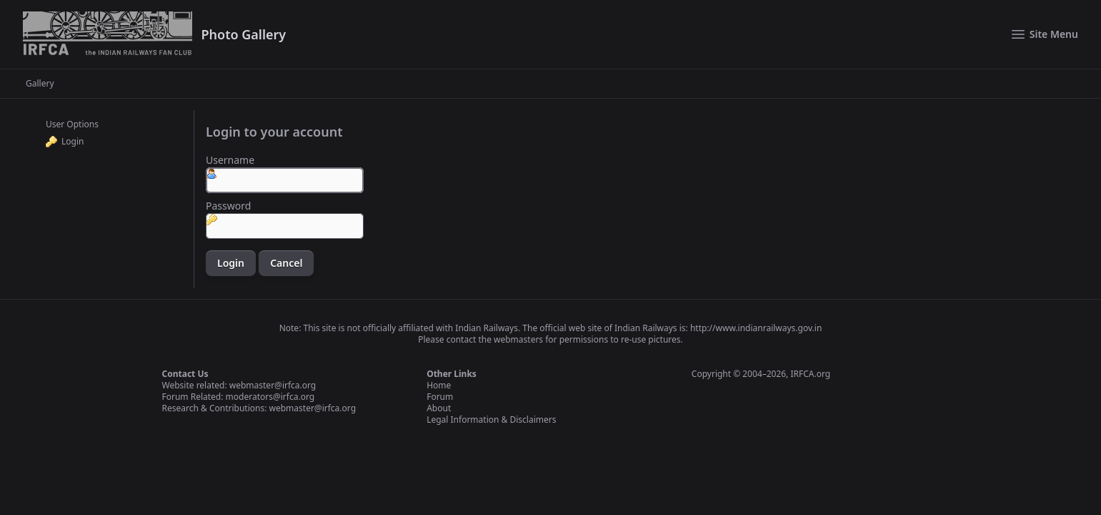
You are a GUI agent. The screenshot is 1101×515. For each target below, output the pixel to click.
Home (439, 385)
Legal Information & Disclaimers (491, 419)
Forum (440, 397)
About (439, 408)
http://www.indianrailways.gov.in (756, 328)
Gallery (40, 83)
